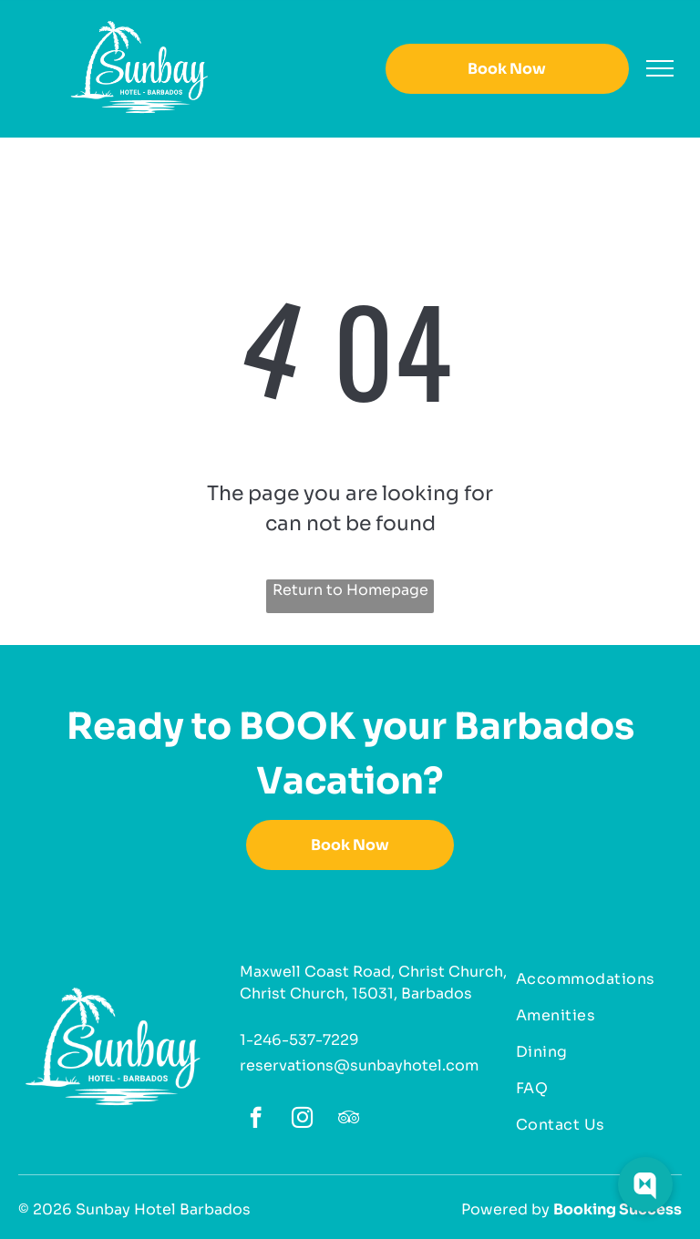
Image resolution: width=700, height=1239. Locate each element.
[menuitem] (592, 979)
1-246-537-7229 (299, 1040)
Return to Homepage (350, 589)
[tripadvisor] (349, 1119)
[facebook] (256, 1119)
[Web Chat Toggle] (645, 1184)
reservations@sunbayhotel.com (359, 1065)
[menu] (660, 68)
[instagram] (302, 1119)
